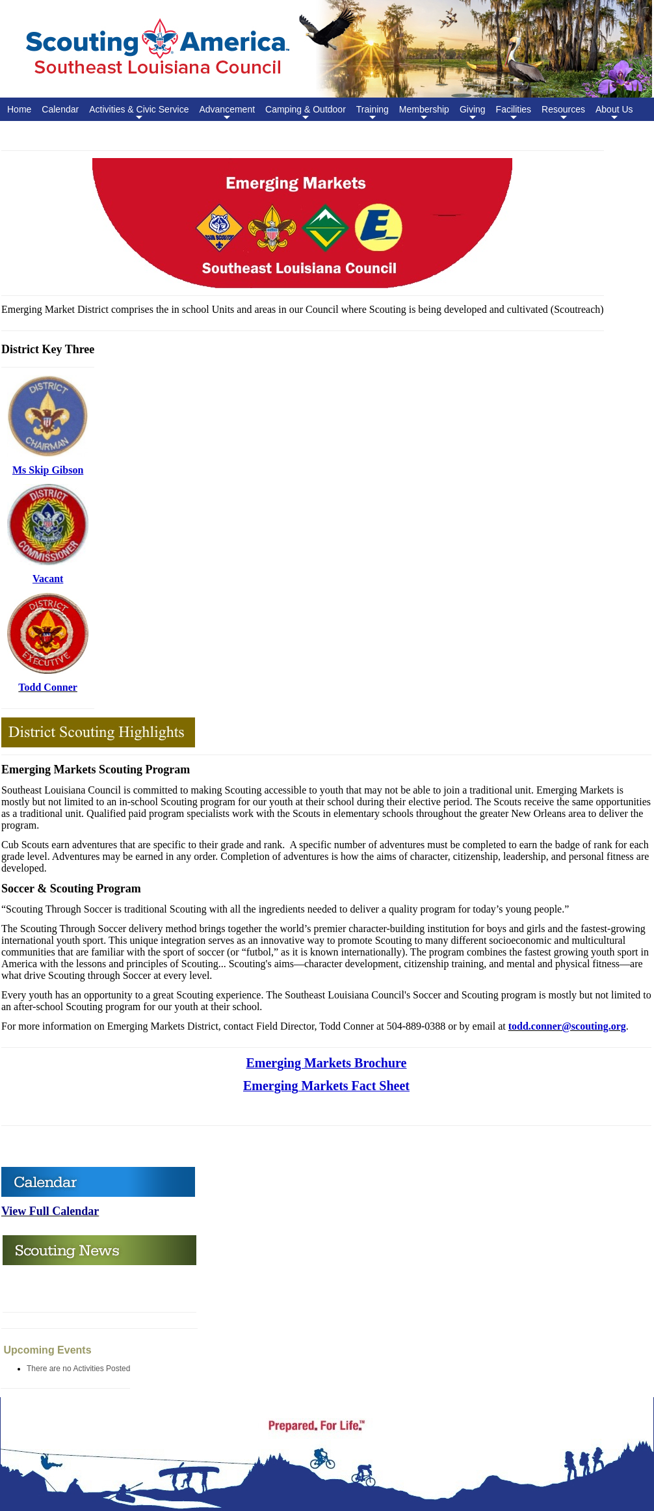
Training (372, 112)
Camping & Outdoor (305, 112)
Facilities (513, 112)
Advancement (227, 112)
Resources (563, 112)
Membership (424, 112)
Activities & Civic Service (139, 112)
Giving (473, 112)
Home (19, 109)
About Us (614, 112)
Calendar (60, 109)
